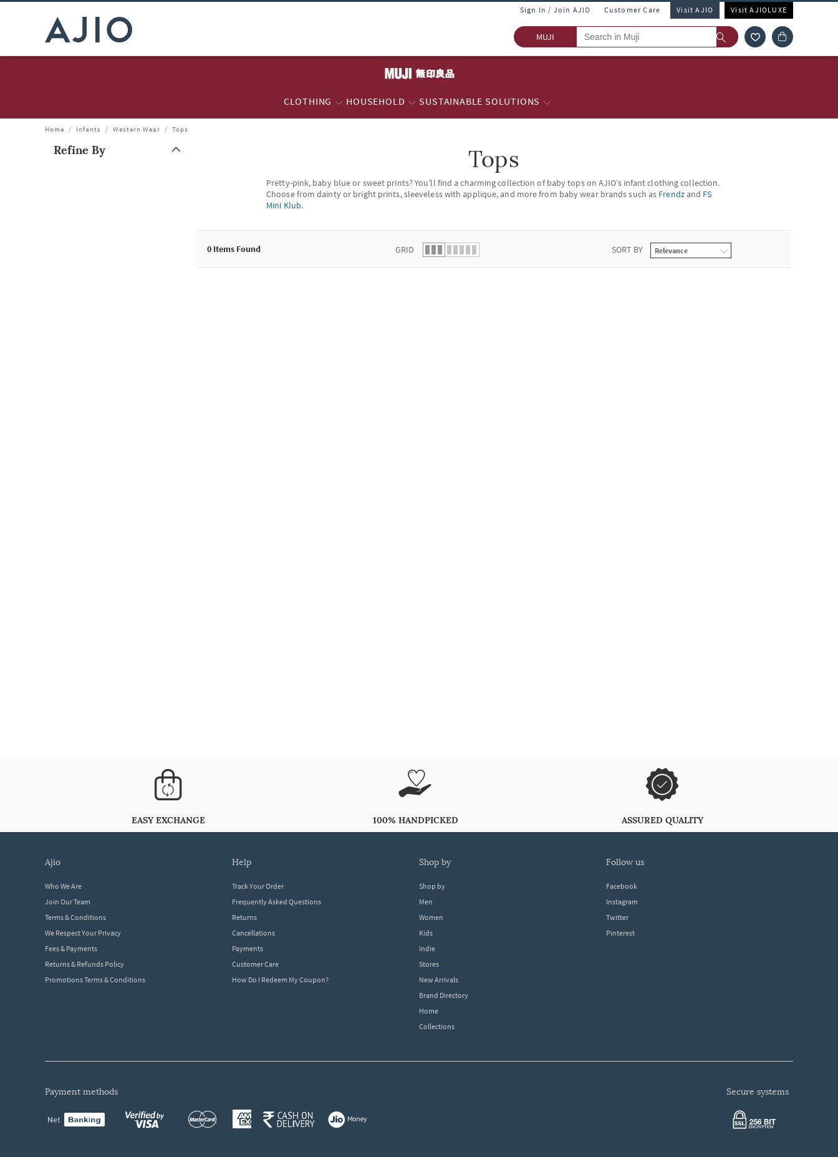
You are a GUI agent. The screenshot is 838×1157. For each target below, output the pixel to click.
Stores (429, 964)
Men (426, 901)
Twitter (617, 917)
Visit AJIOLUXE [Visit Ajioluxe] (759, 9)
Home (54, 129)
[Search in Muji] (657, 36)
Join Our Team (67, 901)
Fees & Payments (71, 948)
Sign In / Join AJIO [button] (555, 9)
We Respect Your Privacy (83, 932)
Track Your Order (258, 886)
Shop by (432, 886)
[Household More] (412, 101)
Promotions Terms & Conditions (95, 979)
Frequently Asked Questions (276, 901)
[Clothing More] (339, 101)
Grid (404, 249)
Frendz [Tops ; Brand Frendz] (671, 194)
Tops (180, 129)
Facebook (621, 886)
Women (431, 917)
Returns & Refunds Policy (84, 964)
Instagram (622, 901)
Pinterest (620, 932)
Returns (244, 917)
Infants (88, 129)
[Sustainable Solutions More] (547, 101)
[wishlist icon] (755, 36)
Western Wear (136, 129)
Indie (427, 948)
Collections (437, 1026)
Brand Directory (443, 995)
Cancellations (253, 932)
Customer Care (632, 9)
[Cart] (782, 36)
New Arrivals (438, 979)
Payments (247, 948)
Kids (426, 932)
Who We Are (63, 886)
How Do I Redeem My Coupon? (280, 979)
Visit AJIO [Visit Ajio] (695, 9)
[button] (120, 150)
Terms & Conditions (75, 917)
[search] (727, 36)
